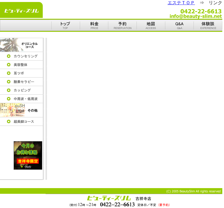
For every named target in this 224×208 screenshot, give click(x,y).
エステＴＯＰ (181, 2)
